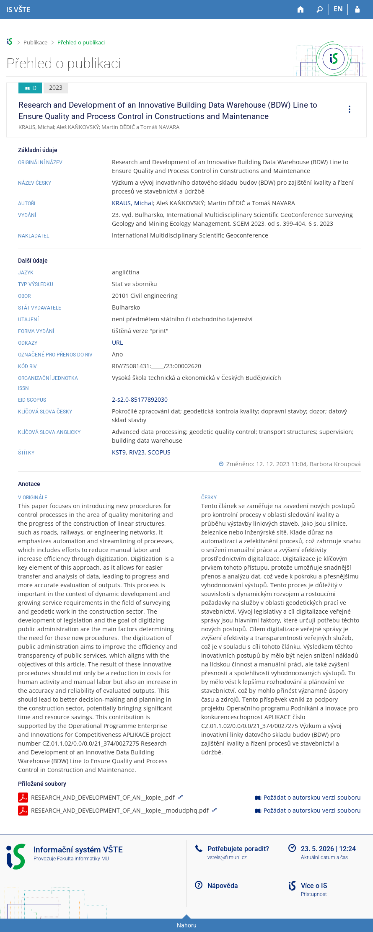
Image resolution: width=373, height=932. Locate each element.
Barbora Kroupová (335, 464)
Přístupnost (314, 894)
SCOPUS (159, 452)
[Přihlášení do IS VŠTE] (357, 9)
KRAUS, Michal (132, 203)
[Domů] (300, 9)
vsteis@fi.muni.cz (227, 857)
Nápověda (222, 886)
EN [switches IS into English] (338, 8)
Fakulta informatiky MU (83, 859)
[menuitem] (347, 110)
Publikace (35, 42)
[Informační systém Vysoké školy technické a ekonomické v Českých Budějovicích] (18, 9)
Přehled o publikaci (81, 42)
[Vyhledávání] (319, 9)
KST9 (119, 452)
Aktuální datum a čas (324, 857)
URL (117, 342)
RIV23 (137, 452)
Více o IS (314, 886)
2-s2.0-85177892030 (140, 399)
